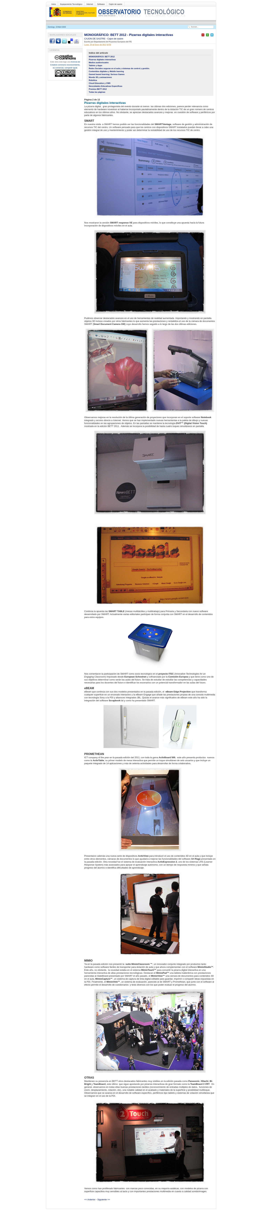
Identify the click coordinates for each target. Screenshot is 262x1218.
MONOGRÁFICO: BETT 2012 (102, 57)
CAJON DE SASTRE (95, 38)
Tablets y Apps (95, 65)
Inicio (53, 4)
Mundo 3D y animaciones (100, 77)
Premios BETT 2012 (98, 89)
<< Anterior (89, 1199)
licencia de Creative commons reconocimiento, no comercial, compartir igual (65, 65)
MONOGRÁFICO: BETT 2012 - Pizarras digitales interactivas (128, 35)
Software (101, 4)
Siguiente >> (103, 1199)
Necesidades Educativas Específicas (105, 86)
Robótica (93, 80)
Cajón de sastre (115, 4)
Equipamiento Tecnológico (71, 4)
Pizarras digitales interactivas (102, 60)
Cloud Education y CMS (99, 83)
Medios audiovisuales (99, 62)
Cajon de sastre (115, 38)
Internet (90, 4)
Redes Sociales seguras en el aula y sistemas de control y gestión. (119, 68)
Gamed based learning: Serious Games (107, 74)
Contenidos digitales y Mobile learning (106, 71)
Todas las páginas (97, 92)
